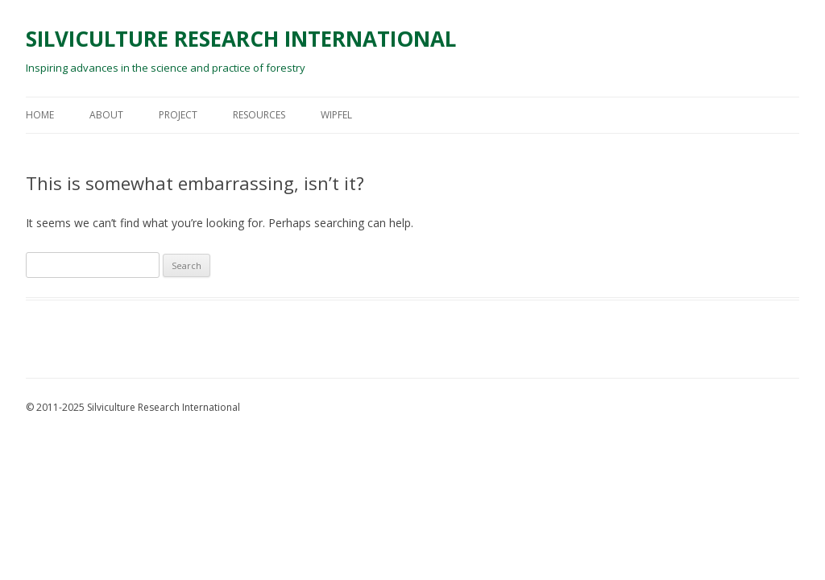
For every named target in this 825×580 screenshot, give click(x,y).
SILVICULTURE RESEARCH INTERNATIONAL (241, 38)
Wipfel (336, 115)
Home (40, 115)
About (106, 115)
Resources (259, 115)
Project (178, 115)
